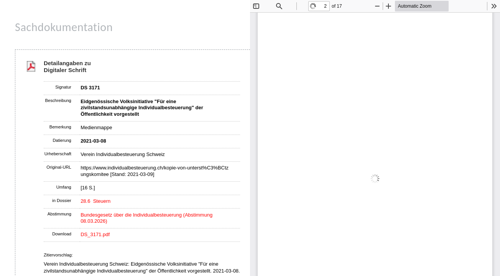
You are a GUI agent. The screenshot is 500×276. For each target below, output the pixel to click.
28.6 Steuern (95, 201)
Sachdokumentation (64, 27)
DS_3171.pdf (95, 234)
